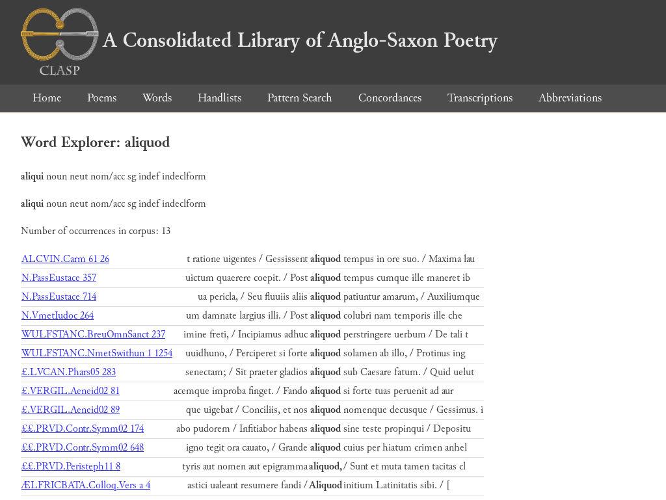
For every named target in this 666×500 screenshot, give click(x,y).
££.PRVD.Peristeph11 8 (70, 466)
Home (47, 98)
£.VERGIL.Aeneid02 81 (70, 391)
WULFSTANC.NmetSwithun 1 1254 (96, 353)
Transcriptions (480, 98)
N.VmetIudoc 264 (57, 315)
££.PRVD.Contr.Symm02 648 (82, 447)
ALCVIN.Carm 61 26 (65, 259)
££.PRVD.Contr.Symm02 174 (82, 428)
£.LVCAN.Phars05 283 (68, 372)
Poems (101, 98)
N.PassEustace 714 (58, 296)
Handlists (219, 98)
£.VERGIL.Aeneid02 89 (70, 409)
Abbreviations (570, 98)
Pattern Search (299, 98)
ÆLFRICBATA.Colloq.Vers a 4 (85, 485)
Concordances (389, 98)
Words (157, 98)
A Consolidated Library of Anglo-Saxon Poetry (259, 40)
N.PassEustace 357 (58, 277)
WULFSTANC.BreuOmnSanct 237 (93, 334)
